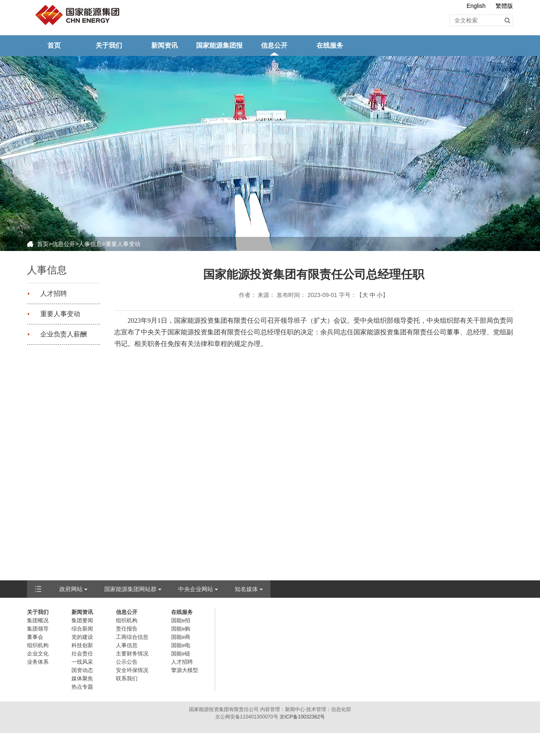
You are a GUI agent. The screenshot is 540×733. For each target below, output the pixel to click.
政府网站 (71, 589)
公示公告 (126, 662)
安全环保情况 (132, 670)
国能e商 (180, 637)
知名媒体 (246, 589)
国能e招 (180, 620)
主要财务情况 (132, 653)
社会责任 (82, 653)
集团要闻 (82, 620)
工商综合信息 (132, 637)
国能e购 (180, 629)
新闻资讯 (164, 45)
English (476, 5)
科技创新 (82, 645)
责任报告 (126, 629)
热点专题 (82, 687)
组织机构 (38, 645)
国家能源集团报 (219, 45)
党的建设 (82, 637)
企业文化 (38, 653)
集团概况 (38, 620)
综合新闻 (82, 629)
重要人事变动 (123, 244)
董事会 (35, 637)
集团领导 (38, 629)
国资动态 (82, 670)
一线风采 (82, 662)
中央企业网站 (195, 589)
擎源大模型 (184, 670)
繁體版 (504, 5)
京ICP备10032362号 (302, 717)
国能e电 (180, 645)
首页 (54, 45)
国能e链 (180, 653)
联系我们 (126, 678)
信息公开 (274, 45)
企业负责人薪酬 (63, 334)
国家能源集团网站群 (130, 589)
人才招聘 (53, 293)
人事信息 (90, 244)
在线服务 (330, 45)
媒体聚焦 (82, 678)
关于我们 (109, 45)
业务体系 (38, 662)
